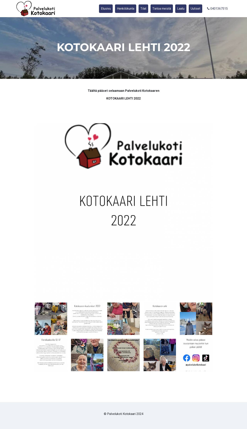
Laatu (180, 8)
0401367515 (217, 8)
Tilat (143, 8)
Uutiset (195, 8)
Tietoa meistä (161, 8)
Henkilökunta (125, 8)
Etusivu (106, 8)
